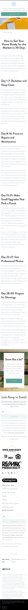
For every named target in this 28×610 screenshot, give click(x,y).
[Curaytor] (9, 482)
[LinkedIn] (8, 473)
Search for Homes (8, 492)
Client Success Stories (10, 488)
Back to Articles (7, 32)
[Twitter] (5, 473)
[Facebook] (3, 473)
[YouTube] (11, 473)
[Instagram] (14, 473)
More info (12, 603)
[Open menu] (26, 20)
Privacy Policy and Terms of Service (16, 433)
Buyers (4, 496)
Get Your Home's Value (10, 503)
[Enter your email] (15, 412)
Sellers (4, 499)
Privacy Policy (14, 554)
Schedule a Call (7, 507)
